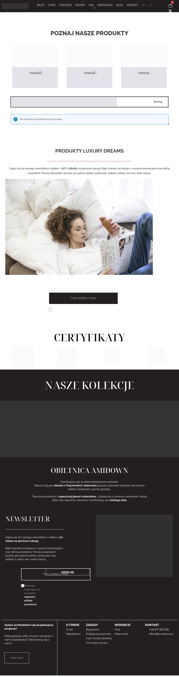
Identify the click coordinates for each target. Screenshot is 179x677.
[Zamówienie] (142, 108)
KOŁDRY (80, 5)
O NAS (52, 5)
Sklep (40, 5)
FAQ (91, 5)
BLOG (119, 5)
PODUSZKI (65, 5)
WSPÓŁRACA (105, 5)
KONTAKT (132, 5)
